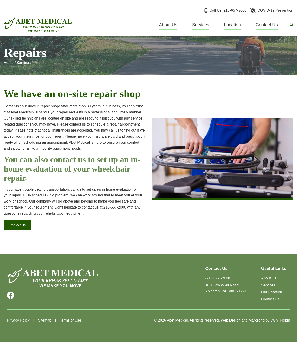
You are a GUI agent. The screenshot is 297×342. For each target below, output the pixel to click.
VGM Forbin (280, 320)
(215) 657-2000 (217, 278)
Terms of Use (70, 320)
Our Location (271, 292)
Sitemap (45, 320)
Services (200, 24)
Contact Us (267, 24)
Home (9, 63)
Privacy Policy (18, 320)
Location (232, 24)
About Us (168, 24)
